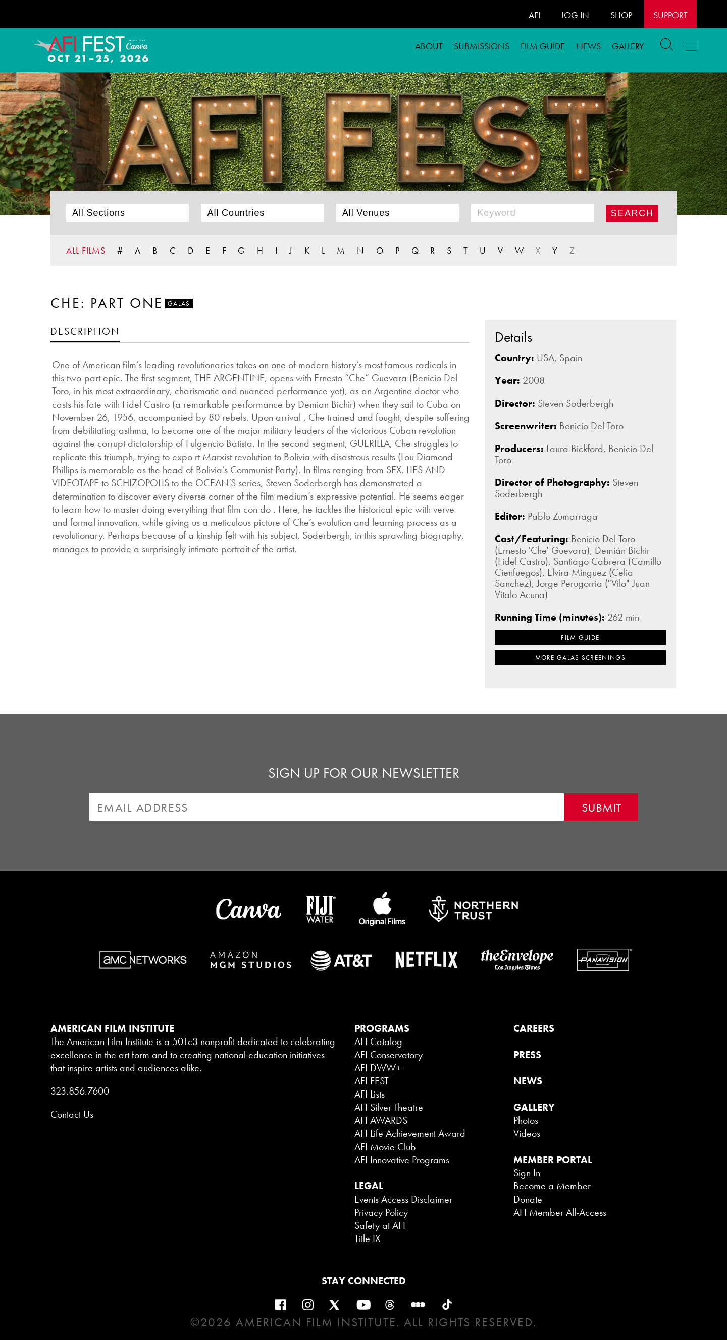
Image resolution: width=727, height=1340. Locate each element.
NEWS (527, 1080)
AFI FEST (371, 1080)
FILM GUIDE (543, 46)
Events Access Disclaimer (403, 1199)
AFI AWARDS (380, 1120)
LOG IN (575, 15)
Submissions (481, 46)
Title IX (367, 1238)
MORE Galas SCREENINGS (580, 657)
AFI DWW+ (377, 1067)
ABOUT (429, 46)
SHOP (621, 15)
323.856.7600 (79, 1091)
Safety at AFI (379, 1225)
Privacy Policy (381, 1212)
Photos (525, 1120)
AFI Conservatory (388, 1054)
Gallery (628, 46)
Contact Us (71, 1114)
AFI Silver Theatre (388, 1107)
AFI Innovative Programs (401, 1159)
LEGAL (368, 1186)
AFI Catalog (378, 1041)
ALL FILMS (86, 250)
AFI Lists (369, 1094)
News (588, 46)
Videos (526, 1133)
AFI (534, 15)
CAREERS (533, 1028)
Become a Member (552, 1186)
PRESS (527, 1054)
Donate (527, 1199)
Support (670, 15)
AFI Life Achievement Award (409, 1133)
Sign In (526, 1172)
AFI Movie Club (385, 1146)
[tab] (85, 331)
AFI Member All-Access (559, 1212)
